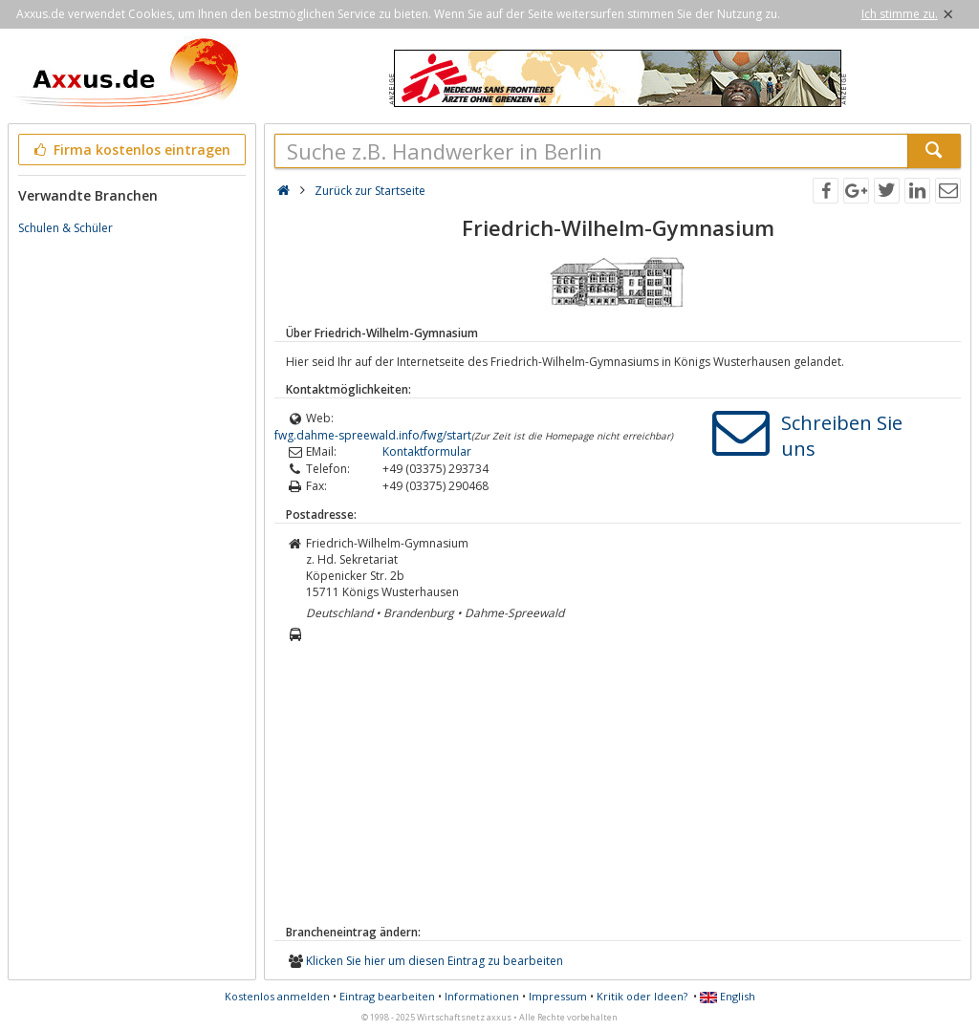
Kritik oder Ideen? (642, 996)
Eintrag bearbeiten (387, 996)
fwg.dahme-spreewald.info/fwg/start (372, 435)
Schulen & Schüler (65, 228)
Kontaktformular (426, 451)
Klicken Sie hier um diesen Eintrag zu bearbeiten (434, 961)
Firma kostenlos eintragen (130, 149)
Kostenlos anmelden (277, 996)
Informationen (482, 996)
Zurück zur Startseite (370, 190)
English (727, 996)
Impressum (558, 996)
